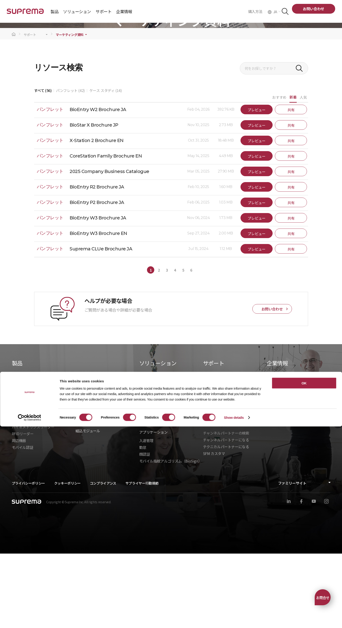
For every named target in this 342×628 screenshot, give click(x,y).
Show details (234, 619)
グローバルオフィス (283, 479)
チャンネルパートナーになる (226, 514)
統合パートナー (88, 458)
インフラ (146, 486)
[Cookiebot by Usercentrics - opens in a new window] (29, 619)
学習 (206, 465)
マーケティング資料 (70, 109)
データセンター (151, 466)
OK (304, 584)
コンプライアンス (103, 557)
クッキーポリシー (67, 557)
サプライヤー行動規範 (142, 557)
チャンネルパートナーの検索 (226, 507)
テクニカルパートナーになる (226, 521)
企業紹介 (274, 451)
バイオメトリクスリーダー (33, 501)
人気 (303, 171)
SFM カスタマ (214, 528)
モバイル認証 (22, 521)
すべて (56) (43, 165)
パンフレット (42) (70, 165)
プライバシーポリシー (28, 557)
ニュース (274, 465)
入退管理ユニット (26, 494)
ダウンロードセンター (220, 451)
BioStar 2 (19, 473)
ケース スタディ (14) (105, 165)
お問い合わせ (313, 8)
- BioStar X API (87, 471)
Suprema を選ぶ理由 (283, 458)
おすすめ (279, 171)
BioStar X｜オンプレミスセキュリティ (42, 459)
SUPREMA (25, 13)
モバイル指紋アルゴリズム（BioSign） (170, 535)
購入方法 (256, 11)
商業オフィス (150, 480)
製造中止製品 (213, 472)
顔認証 (144, 528)
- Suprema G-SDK (90, 478)
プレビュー (256, 184)
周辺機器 (19, 515)
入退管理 (146, 515)
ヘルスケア (148, 473)
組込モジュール (88, 505)
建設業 (144, 459)
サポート (30, 109)
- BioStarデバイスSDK (93, 485)
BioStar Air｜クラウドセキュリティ (40, 466)
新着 (292, 171)
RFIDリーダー (23, 508)
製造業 (144, 493)
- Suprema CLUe (89, 492)
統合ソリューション (91, 465)
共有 (290, 184)
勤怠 (142, 521)
